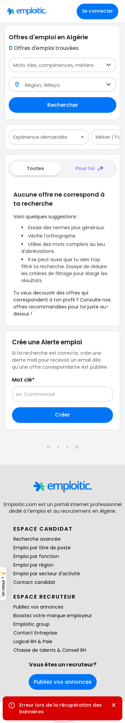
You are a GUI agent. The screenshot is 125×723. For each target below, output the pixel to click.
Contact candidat (34, 582)
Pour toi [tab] (90, 168)
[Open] (108, 65)
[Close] (113, 705)
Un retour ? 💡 (3, 583)
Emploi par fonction (36, 556)
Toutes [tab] (35, 168)
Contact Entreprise (35, 633)
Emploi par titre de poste (42, 547)
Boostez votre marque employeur (52, 615)
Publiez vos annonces (38, 607)
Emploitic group (31, 624)
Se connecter (97, 11)
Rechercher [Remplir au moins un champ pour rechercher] (62, 105)
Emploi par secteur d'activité (46, 573)
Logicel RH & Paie (32, 641)
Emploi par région (33, 565)
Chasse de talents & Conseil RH (49, 650)
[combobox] (58, 65)
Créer (62, 415)
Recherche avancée (37, 539)
